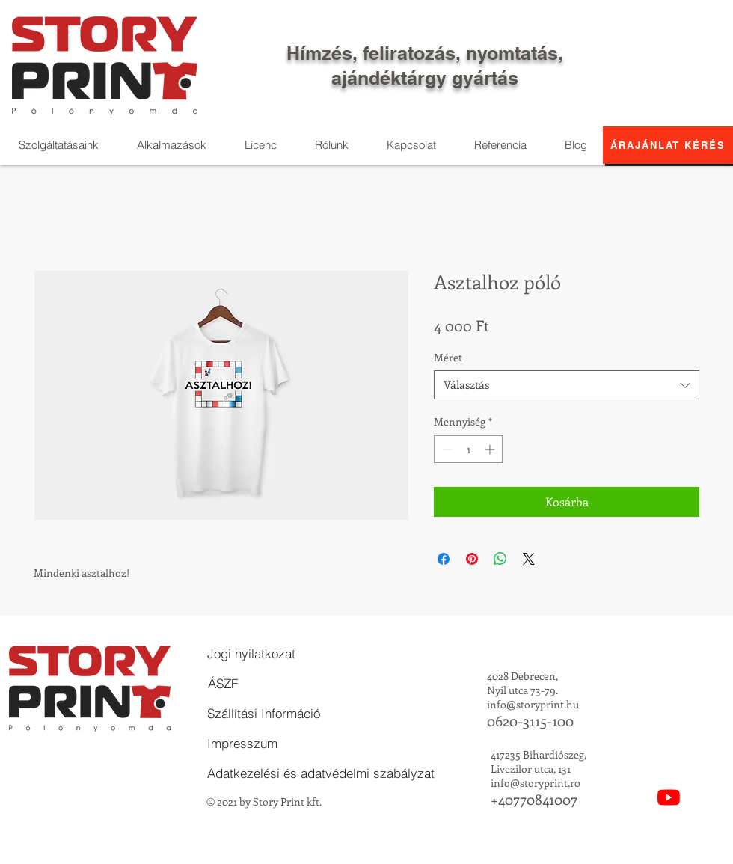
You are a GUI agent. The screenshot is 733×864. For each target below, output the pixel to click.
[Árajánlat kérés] (668, 145)
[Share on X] (529, 559)
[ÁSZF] (222, 684)
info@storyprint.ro (535, 783)
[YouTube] (668, 797)
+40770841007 (534, 799)
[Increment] (491, 449)
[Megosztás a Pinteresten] (472, 559)
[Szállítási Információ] (263, 714)
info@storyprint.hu (533, 704)
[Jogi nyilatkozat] (250, 654)
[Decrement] (445, 449)
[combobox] (566, 384)
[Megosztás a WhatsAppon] (500, 559)
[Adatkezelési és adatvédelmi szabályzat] (320, 773)
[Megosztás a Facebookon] (444, 559)
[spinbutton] (468, 449)
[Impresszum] (242, 744)
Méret (448, 357)
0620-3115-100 (530, 720)
